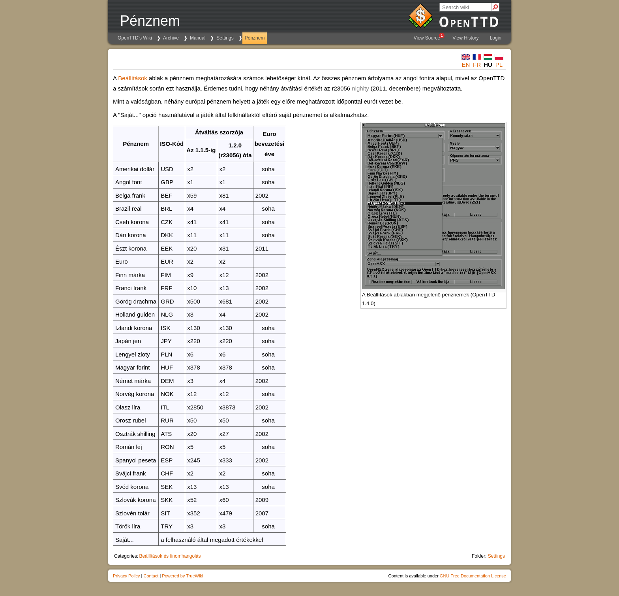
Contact (150, 575)
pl (499, 64)
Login (495, 38)
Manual (197, 38)
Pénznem (255, 38)
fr (477, 64)
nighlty (360, 88)
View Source (429, 37)
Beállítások (132, 78)
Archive (171, 38)
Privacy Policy (126, 575)
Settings (224, 38)
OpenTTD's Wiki (135, 38)
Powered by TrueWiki (182, 575)
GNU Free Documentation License (473, 575)
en (466, 64)
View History (465, 38)
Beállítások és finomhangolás (170, 556)
